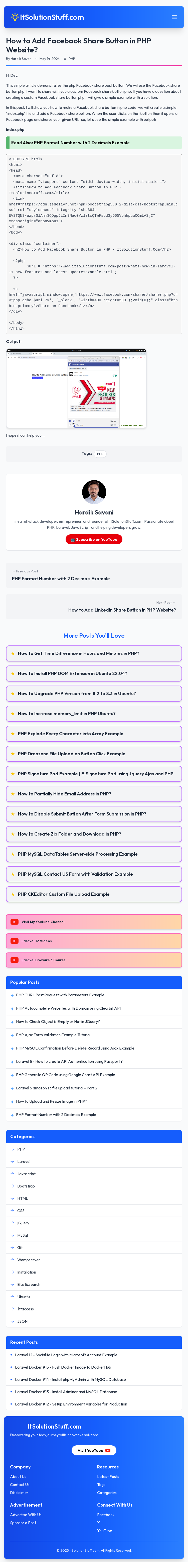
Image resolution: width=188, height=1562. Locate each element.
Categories (107, 1492)
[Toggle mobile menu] (174, 17)
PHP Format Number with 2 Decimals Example (82, 142)
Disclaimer (19, 1492)
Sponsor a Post (23, 1522)
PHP (100, 454)
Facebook (106, 1514)
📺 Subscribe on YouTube (94, 539)
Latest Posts (108, 1476)
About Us (18, 1476)
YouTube (104, 1530)
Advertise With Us (26, 1514)
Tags (101, 1484)
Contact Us (20, 1484)
